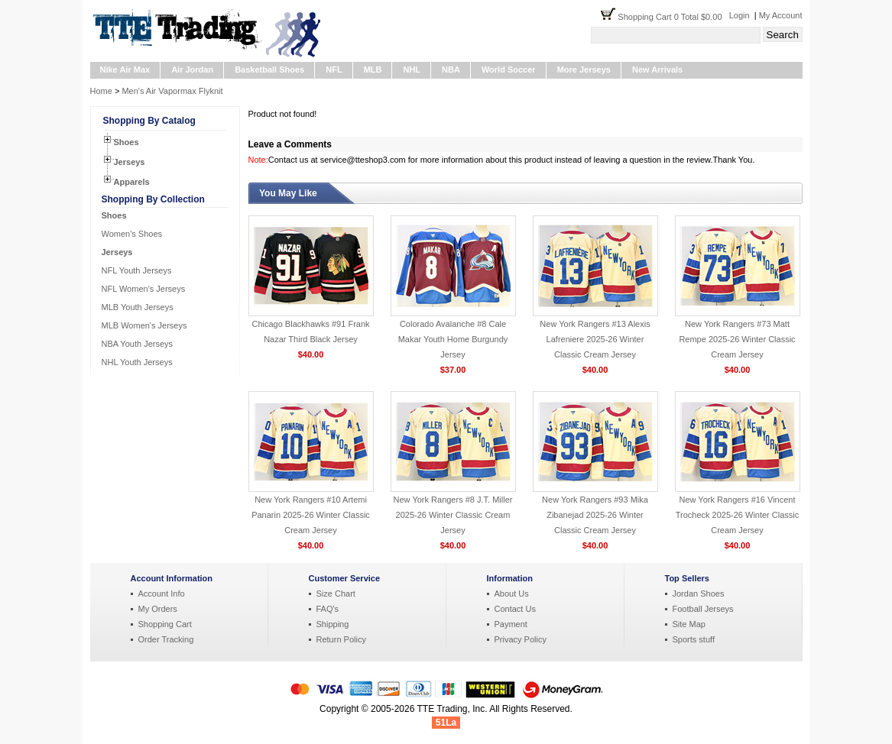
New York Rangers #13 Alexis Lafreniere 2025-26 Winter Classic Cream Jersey (595, 339)
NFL (334, 69)
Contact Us (515, 608)
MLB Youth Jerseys (138, 307)
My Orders (157, 608)
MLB (373, 69)
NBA (451, 69)
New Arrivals (657, 69)
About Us (512, 593)
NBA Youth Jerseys (138, 343)
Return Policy (341, 639)
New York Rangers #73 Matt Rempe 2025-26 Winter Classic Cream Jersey (737, 339)
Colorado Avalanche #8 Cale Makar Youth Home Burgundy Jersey (453, 339)
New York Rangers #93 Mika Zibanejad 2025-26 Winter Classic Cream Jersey (595, 515)
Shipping (332, 624)
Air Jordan (192, 69)
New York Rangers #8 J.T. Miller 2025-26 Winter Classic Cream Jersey (453, 515)
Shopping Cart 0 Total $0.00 (673, 16)
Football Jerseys (703, 608)
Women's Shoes (132, 233)
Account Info (161, 593)
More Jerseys (584, 69)
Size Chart (335, 593)
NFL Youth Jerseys (137, 270)
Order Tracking (166, 639)
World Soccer (509, 69)
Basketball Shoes (269, 69)
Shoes (126, 142)
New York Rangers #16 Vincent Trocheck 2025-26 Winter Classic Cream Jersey (738, 515)
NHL (411, 69)
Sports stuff (694, 639)
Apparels (132, 181)
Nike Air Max (125, 69)
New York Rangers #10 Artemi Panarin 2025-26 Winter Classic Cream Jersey (310, 515)
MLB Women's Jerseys (144, 325)
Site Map (689, 624)
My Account (781, 15)
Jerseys (129, 162)
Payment (511, 624)
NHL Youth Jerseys (137, 362)
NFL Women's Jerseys (144, 288)
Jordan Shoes (699, 593)
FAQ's (327, 608)
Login (739, 15)
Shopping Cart (165, 624)
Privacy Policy (521, 639)
